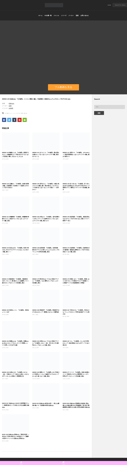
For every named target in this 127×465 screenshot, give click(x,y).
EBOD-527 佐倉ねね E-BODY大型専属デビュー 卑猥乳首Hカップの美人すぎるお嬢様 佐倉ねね (15, 405)
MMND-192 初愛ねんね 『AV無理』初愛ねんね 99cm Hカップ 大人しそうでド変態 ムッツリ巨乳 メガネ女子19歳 (15, 343)
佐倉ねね (11, 103)
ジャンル (56, 15)
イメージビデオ (16, 113)
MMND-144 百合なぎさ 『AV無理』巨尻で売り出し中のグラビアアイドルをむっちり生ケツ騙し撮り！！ (15, 250)
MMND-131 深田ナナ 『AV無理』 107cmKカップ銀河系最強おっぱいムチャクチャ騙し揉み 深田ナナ (76, 154)
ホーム (40, 15)
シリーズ (63, 15)
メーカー (71, 15)
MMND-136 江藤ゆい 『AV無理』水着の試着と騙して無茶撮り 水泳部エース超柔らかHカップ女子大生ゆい (15, 185)
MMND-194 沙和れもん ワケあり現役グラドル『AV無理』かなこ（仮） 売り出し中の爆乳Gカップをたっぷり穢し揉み (45, 343)
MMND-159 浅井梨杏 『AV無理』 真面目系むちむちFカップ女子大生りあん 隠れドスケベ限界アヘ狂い (76, 218)
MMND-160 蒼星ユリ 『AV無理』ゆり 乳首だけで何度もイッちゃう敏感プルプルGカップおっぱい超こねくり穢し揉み (45, 374)
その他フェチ (8, 113)
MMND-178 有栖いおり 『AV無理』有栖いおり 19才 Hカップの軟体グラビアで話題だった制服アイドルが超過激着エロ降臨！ (76, 281)
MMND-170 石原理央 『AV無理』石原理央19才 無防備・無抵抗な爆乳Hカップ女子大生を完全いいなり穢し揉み (76, 250)
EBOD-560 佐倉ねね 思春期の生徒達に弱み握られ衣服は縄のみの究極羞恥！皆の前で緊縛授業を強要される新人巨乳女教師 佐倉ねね (76, 405)
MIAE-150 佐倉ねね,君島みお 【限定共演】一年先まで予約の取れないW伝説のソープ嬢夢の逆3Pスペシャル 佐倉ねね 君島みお (15, 436)
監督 (77, 15)
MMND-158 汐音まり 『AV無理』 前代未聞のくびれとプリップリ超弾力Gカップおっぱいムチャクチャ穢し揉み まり (45, 218)
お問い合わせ (85, 15)
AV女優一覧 (48, 15)
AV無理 (11, 108)
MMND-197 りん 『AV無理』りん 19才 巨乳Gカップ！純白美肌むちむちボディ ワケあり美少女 (76, 343)
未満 (10, 106)
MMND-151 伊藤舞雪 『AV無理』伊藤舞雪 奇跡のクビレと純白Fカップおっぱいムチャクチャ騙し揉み (15, 218)
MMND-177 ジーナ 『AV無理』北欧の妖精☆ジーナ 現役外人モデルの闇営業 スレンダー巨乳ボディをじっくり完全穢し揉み (76, 374)
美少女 (25, 113)
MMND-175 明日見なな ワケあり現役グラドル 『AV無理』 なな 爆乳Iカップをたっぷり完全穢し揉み (45, 281)
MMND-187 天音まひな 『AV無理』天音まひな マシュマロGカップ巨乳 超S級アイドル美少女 (76, 312)
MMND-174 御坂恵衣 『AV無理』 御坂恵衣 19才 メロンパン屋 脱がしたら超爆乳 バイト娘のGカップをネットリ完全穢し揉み (15, 281)
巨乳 (22, 113)
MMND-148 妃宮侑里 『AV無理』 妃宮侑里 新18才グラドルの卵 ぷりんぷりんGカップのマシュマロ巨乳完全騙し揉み (45, 250)
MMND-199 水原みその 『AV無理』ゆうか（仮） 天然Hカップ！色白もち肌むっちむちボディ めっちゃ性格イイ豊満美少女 (15, 374)
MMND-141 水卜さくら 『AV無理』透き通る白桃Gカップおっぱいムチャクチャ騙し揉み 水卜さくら (45, 154)
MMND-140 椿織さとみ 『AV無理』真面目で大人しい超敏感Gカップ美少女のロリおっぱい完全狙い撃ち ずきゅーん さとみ (15, 154)
